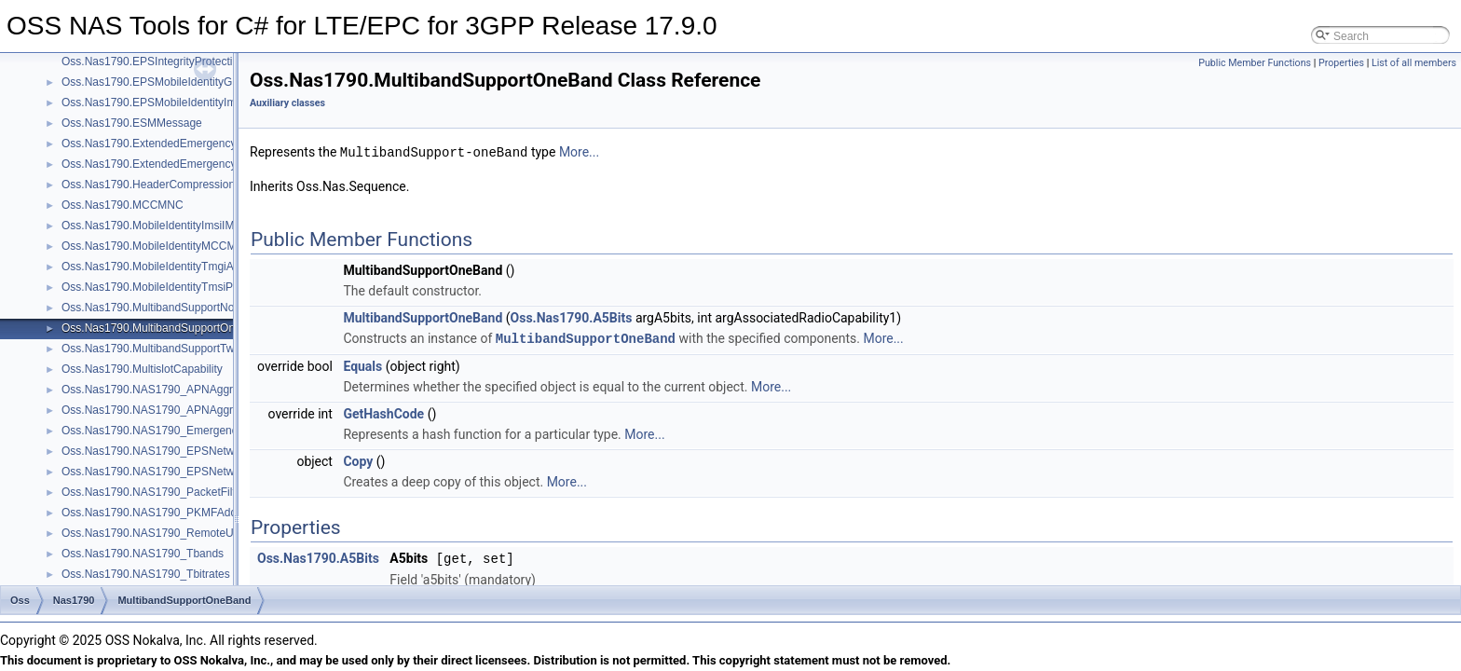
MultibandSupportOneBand (422, 316)
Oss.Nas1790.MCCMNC (122, 205)
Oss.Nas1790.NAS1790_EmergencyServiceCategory (193, 430)
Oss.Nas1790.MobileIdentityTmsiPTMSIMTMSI (178, 287)
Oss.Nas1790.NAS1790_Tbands (142, 553)
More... (579, 151)
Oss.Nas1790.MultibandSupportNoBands (163, 307)
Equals (362, 364)
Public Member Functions (1254, 63)
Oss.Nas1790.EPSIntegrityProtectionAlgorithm (176, 61)
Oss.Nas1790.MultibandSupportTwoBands (166, 348)
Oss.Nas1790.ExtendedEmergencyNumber (168, 143)
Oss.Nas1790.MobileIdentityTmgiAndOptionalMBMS (191, 266)
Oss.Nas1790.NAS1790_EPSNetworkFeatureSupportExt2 (205, 471)
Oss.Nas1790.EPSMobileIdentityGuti (152, 82)
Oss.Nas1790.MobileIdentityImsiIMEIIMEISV (171, 225)
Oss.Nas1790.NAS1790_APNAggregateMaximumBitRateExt (211, 389)
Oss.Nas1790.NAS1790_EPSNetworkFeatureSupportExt (202, 451)
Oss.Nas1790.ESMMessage (131, 123)
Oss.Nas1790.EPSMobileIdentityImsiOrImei (169, 102)
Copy (358, 459)
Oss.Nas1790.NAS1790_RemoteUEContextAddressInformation (218, 533)
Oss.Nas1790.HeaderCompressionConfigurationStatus (197, 184)
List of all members (1414, 63)
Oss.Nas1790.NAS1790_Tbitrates (145, 574)
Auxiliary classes (287, 103)
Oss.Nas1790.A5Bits (572, 316)
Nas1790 (74, 600)
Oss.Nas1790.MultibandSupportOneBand (164, 328)
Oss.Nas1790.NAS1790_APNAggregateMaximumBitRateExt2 (215, 410)
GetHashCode (383, 411)
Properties (1341, 63)
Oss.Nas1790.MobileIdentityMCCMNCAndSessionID (192, 246)
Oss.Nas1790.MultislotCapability (142, 369)
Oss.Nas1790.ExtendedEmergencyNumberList (177, 164)
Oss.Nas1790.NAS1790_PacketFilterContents (175, 492)
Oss (20, 600)
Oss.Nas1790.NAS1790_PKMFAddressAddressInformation (208, 512)
